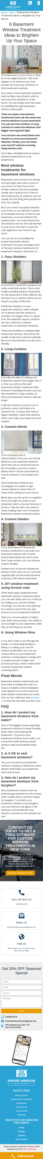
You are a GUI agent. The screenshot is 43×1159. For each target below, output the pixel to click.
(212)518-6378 (21, 904)
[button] (39, 3)
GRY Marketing (30, 1149)
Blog (12, 12)
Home (4, 12)
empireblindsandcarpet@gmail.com (21, 927)
